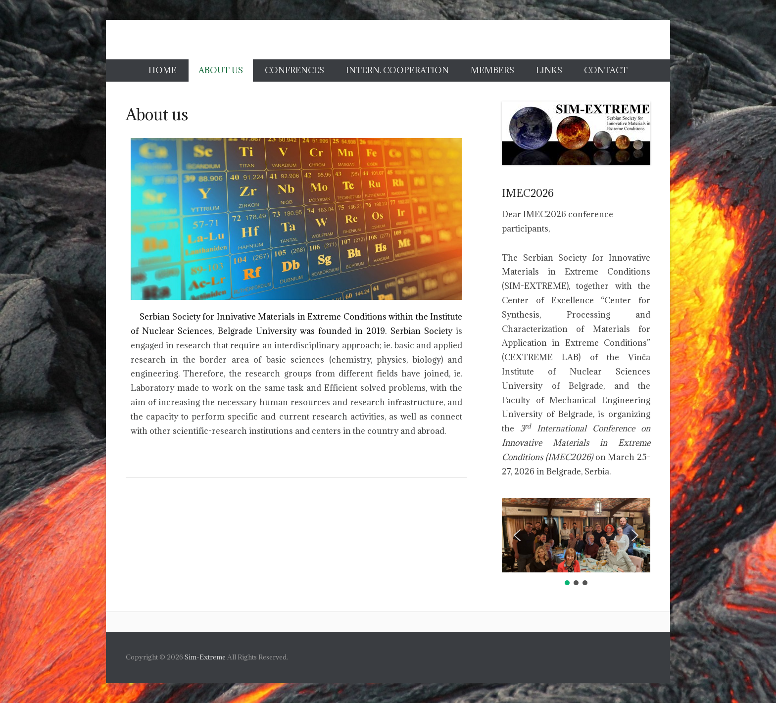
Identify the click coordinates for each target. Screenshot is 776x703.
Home (162, 70)
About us (220, 70)
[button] (517, 535)
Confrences (294, 70)
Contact (606, 70)
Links (549, 70)
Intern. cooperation (397, 70)
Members (492, 70)
